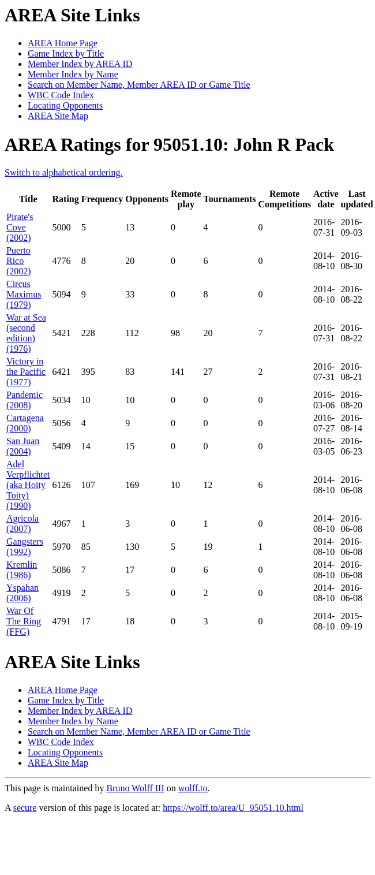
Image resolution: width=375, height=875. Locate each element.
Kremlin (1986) (21, 570)
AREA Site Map (58, 116)
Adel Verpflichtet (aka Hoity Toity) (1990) (28, 485)
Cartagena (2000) (25, 423)
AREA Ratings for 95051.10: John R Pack (169, 144)
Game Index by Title (66, 53)
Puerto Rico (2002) (18, 260)
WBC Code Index (61, 95)
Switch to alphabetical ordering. (63, 172)
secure (25, 808)
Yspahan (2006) (22, 593)
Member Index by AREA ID (80, 64)
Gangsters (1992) (24, 547)
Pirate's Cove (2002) (19, 227)
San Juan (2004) (22, 446)
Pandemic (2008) (24, 400)
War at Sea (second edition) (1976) (26, 332)
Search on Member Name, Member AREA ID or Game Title (139, 85)
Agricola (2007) (22, 523)
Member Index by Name (73, 74)
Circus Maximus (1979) (23, 294)
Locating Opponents (65, 105)
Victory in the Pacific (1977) (26, 371)
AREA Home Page (62, 43)
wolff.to (193, 788)
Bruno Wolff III (135, 788)
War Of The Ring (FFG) (23, 621)
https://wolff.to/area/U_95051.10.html (233, 808)
